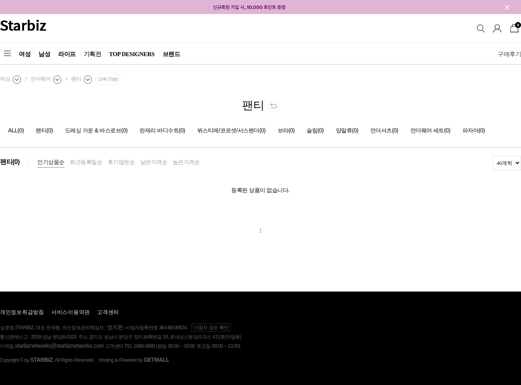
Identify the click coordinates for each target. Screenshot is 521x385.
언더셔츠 (384, 130)
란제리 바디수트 (162, 130)
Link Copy (108, 79)
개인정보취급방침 (22, 312)
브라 (286, 130)
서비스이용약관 (70, 312)
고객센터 (108, 312)
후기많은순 (121, 162)
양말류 (347, 130)
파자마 (473, 130)
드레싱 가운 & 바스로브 (96, 130)
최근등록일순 (86, 162)
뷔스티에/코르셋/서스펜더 (231, 130)
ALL (16, 130)
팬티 (44, 130)
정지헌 (115, 327)
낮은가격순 (154, 162)
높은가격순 (186, 162)
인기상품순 (51, 162)
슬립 (315, 130)
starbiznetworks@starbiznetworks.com (59, 345)
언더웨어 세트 (430, 130)
